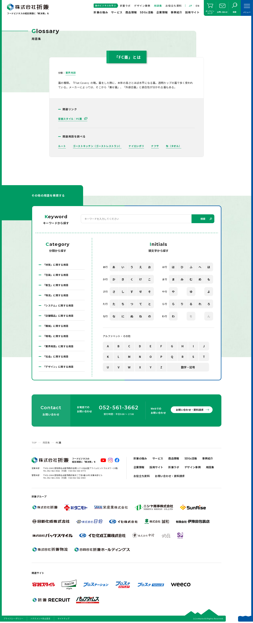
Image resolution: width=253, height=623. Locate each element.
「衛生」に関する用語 (55, 285)
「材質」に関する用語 (55, 264)
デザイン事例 (142, 5)
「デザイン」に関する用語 (58, 366)
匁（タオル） (173, 146)
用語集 (158, 5)
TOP (34, 442)
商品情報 (131, 12)
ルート (62, 146)
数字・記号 (188, 367)
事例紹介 (176, 12)
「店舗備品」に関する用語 (58, 315)
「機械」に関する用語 (55, 326)
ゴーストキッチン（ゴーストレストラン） (97, 146)
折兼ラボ (125, 5)
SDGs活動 (147, 12)
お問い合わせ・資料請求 (190, 409)
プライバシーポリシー (13, 618)
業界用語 (71, 72)
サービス (117, 12)
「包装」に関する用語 (55, 275)
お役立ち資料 (174, 5)
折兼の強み (101, 12)
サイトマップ (64, 618)
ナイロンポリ (136, 146)
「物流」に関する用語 (55, 295)
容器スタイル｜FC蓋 (70, 118)
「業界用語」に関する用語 (58, 346)
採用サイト (192, 12)
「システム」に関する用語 (58, 305)
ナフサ (155, 146)
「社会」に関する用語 (55, 356)
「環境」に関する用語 (55, 336)
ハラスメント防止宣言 (40, 618)
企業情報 (162, 12)
